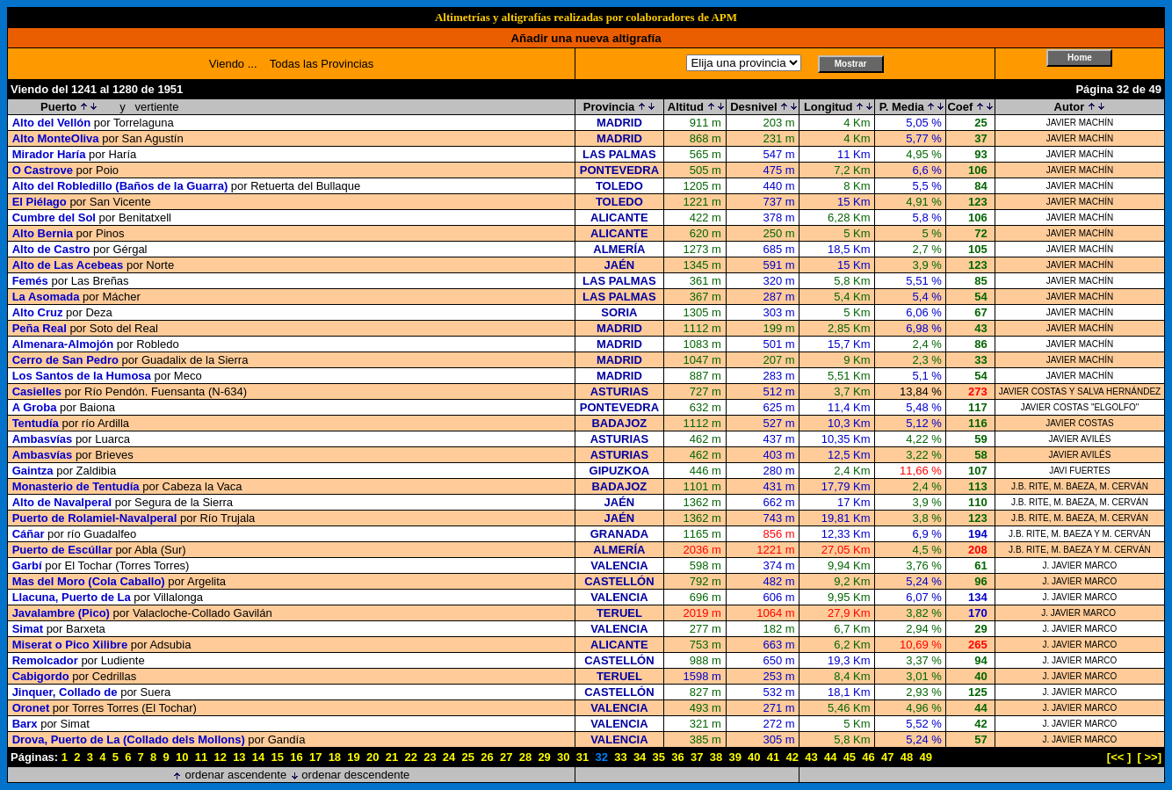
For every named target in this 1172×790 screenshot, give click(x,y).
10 (182, 757)
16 (296, 757)
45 (849, 757)
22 (410, 757)
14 (258, 757)
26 (487, 757)
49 (925, 757)
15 (277, 757)
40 (754, 757)
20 (372, 757)
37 (697, 757)
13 (239, 757)
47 (887, 757)
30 (563, 757)
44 (830, 757)
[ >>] (1149, 757)
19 (353, 757)
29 (544, 757)
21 (392, 757)
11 (201, 757)
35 (659, 757)
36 (677, 757)
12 (219, 757)
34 (639, 757)
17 (315, 757)
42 (792, 757)
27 (506, 757)
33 (620, 757)
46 (868, 757)
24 (449, 757)
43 (811, 757)
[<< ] (1119, 757)
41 (773, 757)
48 (907, 757)
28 (525, 757)
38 (716, 757)
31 (582, 757)
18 (335, 757)
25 (468, 757)
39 (734, 757)
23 (429, 757)
